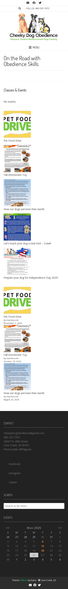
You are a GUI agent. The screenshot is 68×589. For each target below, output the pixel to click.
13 (42, 546)
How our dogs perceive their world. (24, 209)
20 (42, 550)
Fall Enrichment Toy (15, 175)
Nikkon (23, 580)
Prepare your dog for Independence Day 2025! (31, 277)
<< (7, 528)
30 (42, 537)
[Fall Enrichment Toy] (17, 339)
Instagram (12, 472)
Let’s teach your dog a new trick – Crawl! (27, 243)
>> (60, 528)
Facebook (12, 463)
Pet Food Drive (12, 140)
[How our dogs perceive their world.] (17, 377)
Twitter (10, 481)
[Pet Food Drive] (17, 301)
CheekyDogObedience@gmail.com (24, 433)
